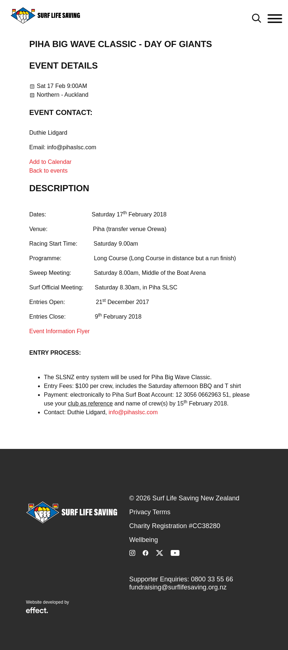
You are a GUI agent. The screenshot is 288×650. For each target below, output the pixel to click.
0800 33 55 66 (212, 579)
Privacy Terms (150, 512)
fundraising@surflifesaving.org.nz (178, 587)
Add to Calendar (50, 162)
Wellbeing (143, 539)
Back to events (48, 171)
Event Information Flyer (59, 331)
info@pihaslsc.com (133, 412)
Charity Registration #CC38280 (174, 526)
